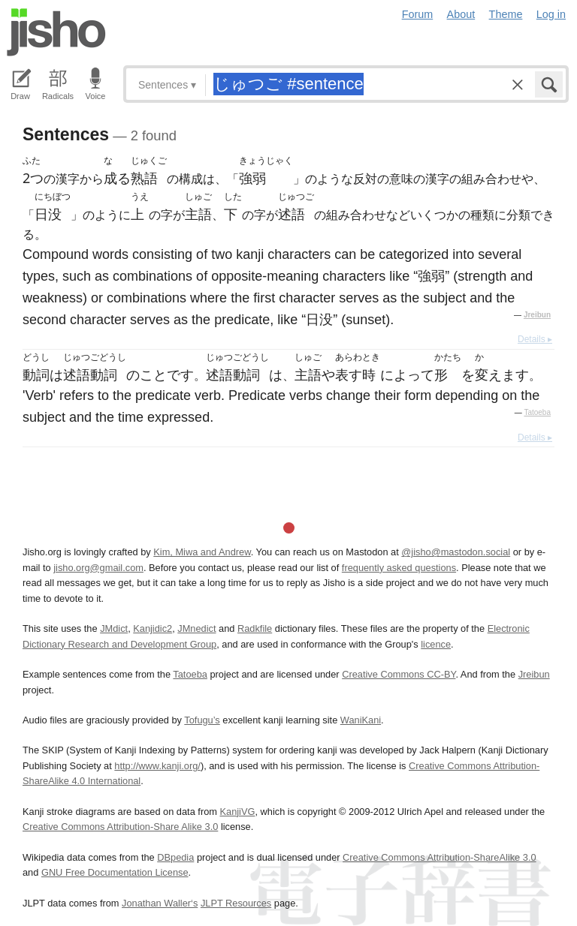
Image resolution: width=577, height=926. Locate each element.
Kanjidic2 (152, 628)
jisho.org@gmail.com (98, 567)
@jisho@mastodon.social (455, 552)
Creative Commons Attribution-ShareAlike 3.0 (439, 857)
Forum (418, 14)
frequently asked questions (399, 567)
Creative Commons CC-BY (398, 674)
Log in (551, 14)
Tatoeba (537, 412)
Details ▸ (535, 339)
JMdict (114, 628)
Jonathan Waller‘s (160, 903)
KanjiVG (237, 811)
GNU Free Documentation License (115, 872)
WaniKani (360, 720)
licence (436, 644)
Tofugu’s (201, 720)
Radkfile (254, 628)
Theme (506, 14)
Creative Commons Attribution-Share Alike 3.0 (120, 826)
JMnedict (196, 628)
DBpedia (175, 857)
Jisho (56, 32)
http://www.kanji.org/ (157, 765)
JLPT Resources (236, 903)
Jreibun (537, 315)
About (461, 14)
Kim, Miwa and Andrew (201, 552)
